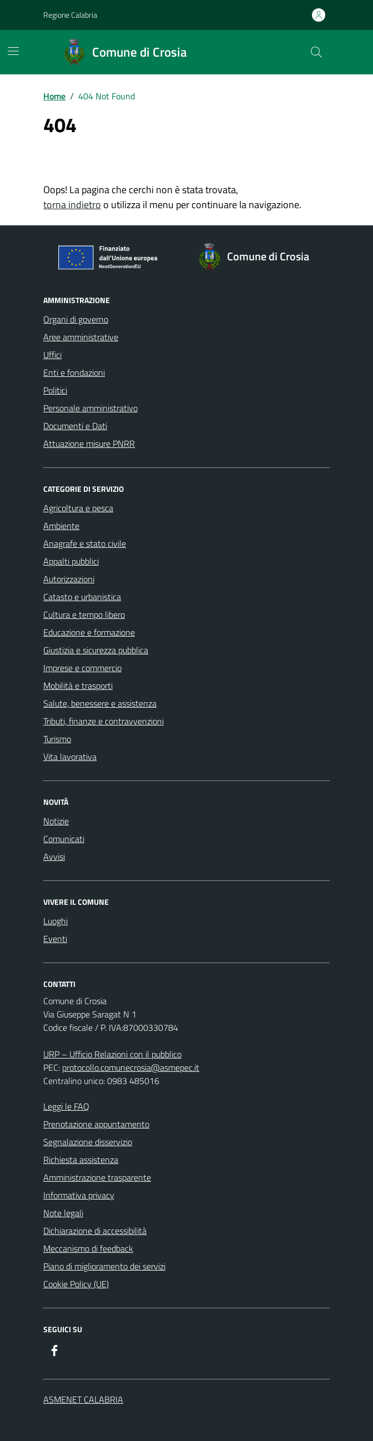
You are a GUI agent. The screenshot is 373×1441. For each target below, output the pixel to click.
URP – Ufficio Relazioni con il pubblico (112, 1054)
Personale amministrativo (90, 408)
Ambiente (61, 525)
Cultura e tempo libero (84, 614)
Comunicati (63, 838)
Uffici (52, 354)
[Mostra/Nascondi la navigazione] (13, 51)
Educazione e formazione (89, 632)
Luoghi (55, 921)
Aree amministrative (80, 337)
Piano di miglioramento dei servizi (104, 1266)
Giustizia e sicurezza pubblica (95, 650)
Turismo (57, 738)
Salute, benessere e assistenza (100, 703)
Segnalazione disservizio (87, 1141)
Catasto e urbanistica (82, 596)
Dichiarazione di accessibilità (95, 1230)
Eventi (55, 938)
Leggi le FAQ (66, 1106)
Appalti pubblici (71, 561)
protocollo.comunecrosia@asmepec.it (130, 1067)
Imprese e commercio (82, 667)
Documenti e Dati (75, 425)
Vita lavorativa (70, 756)
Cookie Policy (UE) (76, 1284)
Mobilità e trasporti (78, 685)
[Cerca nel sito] (316, 52)
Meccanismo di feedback (88, 1248)
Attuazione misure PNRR (89, 443)
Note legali (63, 1213)
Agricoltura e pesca (78, 508)
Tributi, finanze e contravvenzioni (103, 721)
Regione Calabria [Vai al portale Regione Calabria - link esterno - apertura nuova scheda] (70, 15)
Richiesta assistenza (80, 1159)
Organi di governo (75, 319)
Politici (55, 390)
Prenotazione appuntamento (96, 1124)
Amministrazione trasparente (97, 1177)
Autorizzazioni (68, 579)
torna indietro (72, 204)
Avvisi (54, 856)
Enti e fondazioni (74, 372)
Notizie (56, 821)
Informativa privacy (78, 1195)
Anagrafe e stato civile (84, 543)
